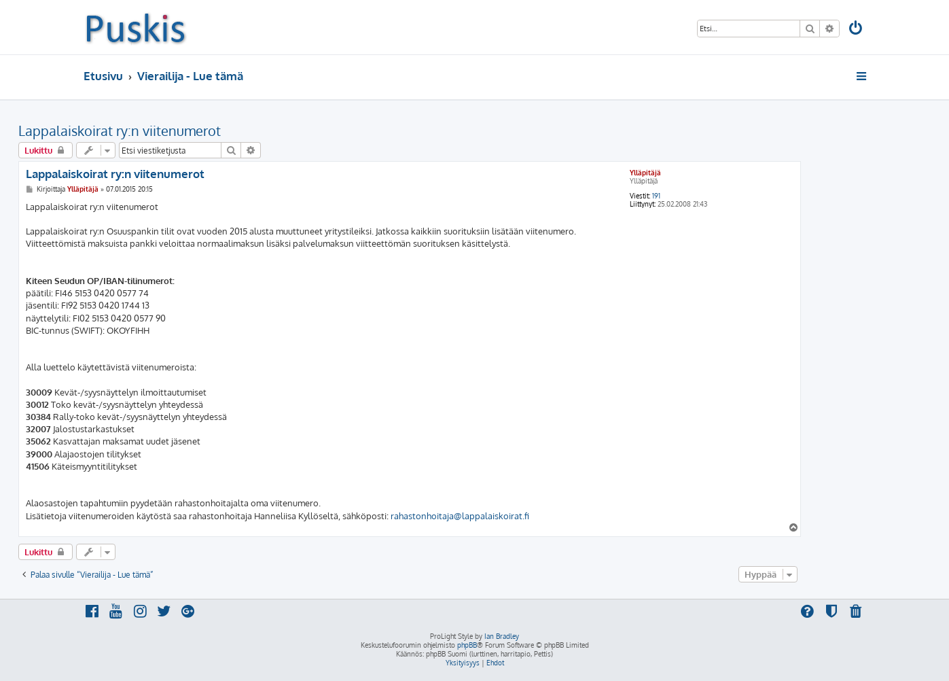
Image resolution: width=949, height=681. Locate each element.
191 (656, 196)
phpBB (467, 645)
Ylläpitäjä (645, 173)
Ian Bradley (501, 636)
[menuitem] (855, 29)
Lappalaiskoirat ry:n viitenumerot (119, 130)
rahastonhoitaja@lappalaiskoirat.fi (460, 515)
